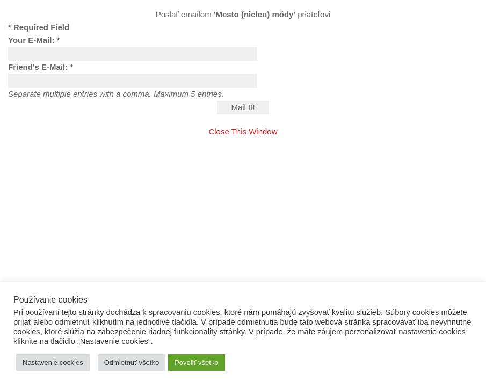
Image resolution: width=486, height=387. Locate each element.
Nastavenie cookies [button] (53, 363)
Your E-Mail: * (34, 40)
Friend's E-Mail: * (40, 66)
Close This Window (242, 131)
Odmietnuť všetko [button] (131, 363)
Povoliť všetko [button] (196, 363)
